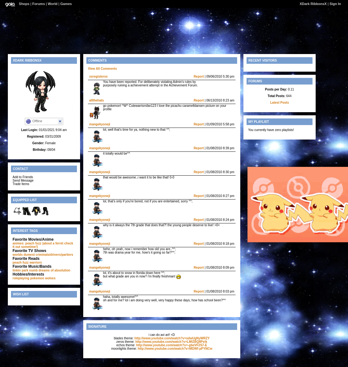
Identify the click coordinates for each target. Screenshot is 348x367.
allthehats (96, 100)
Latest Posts (279, 102)
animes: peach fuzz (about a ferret (38, 243)
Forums (38, 4)
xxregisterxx (98, 76)
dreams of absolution (54, 270)
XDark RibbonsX (313, 4)
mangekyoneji (99, 124)
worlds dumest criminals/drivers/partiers (43, 254)
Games (66, 4)
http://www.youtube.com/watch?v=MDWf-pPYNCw (175, 348)
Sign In (335, 4)
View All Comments (102, 68)
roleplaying (21, 278)
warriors (36, 262)
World (52, 4)
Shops (24, 4)
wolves (50, 278)
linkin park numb (25, 270)
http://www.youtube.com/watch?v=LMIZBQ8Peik (171, 341)
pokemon (37, 278)
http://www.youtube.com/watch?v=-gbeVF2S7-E (171, 345)
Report (199, 76)
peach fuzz (21, 262)
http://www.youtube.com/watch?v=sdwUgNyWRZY (171, 338)
